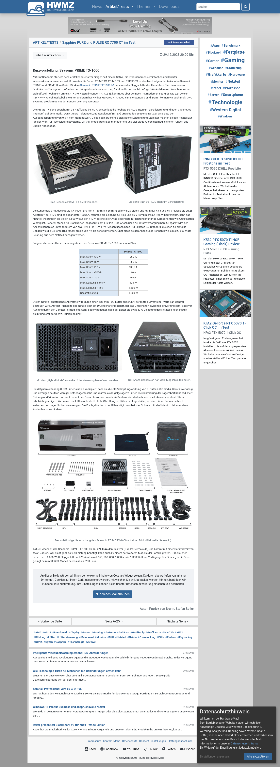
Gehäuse (123, 632)
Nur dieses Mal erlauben (113, 594)
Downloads (169, 6)
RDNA (38, 641)
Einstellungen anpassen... (215, 756)
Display (74, 632)
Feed (90, 749)
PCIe (160, 637)
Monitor (100, 637)
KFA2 (179, 632)
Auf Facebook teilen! (179, 42)
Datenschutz (129, 740)
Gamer (86, 632)
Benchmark (60, 632)
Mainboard (86, 637)
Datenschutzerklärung (244, 743)
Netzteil (120, 637)
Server (213, 95)
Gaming (97, 632)
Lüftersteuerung (67, 637)
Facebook (109, 749)
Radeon (170, 637)
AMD (37, 632)
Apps (215, 45)
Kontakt (107, 740)
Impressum (94, 740)
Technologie (76, 641)
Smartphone (232, 95)
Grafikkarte (153, 632)
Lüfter (51, 637)
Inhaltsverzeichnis (49, 55)
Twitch (169, 749)
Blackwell (213, 52)
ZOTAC (91, 641)
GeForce (110, 632)
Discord (187, 749)
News (98, 6)
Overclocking (146, 637)
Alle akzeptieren (258, 756)
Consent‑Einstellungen (152, 740)
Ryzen (48, 641)
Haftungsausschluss (180, 740)
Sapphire (60, 641)
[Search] (218, 6)
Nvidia (132, 637)
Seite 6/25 (113, 621)
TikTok (151, 749)
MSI (110, 637)
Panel (216, 88)
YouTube (131, 749)
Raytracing (184, 637)
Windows (225, 116)
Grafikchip (137, 632)
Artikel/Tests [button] (118, 6)
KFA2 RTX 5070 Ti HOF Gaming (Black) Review (222, 242)
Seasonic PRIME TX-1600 (95, 85)
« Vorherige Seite (50, 621)
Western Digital (225, 109)
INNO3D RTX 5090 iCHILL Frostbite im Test (224, 161)
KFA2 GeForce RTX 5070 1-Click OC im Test (225, 325)
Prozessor (231, 88)
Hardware (236, 75)
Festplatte (234, 52)
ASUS (46, 632)
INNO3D (167, 632)
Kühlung (39, 637)
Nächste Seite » (177, 621)
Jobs (117, 740)
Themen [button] (145, 6)
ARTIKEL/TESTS (45, 42)
